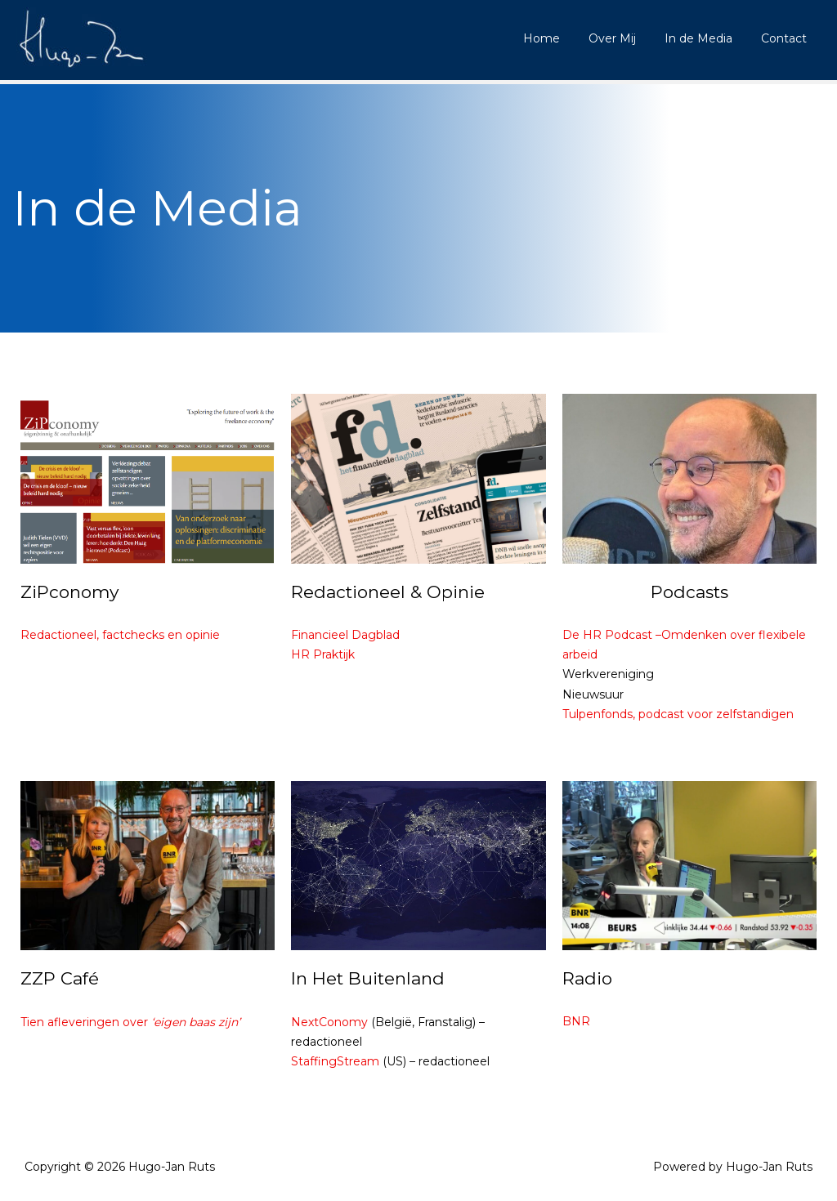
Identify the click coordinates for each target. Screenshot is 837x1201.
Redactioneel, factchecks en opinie (120, 634)
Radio (587, 978)
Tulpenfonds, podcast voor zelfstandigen (678, 714)
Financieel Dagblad (345, 634)
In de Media (707, 38)
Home (561, 38)
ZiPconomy (69, 592)
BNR (576, 1021)
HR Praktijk (323, 654)
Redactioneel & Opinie (388, 592)
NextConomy (329, 1022)
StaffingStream (335, 1061)
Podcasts (689, 592)
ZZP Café (59, 978)
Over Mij (626, 38)
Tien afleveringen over (130, 1022)
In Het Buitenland (368, 978)
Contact (786, 38)
